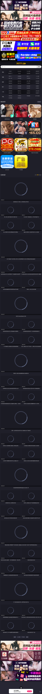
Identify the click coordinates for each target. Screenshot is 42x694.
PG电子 (10, 71)
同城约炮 (10, 95)
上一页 (19, 637)
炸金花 (19, 73)
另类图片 (37, 88)
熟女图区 (28, 88)
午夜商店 (19, 95)
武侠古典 (37, 90)
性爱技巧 (37, 93)
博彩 (3, 72)
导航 (3, 96)
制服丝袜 (10, 83)
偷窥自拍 (10, 86)
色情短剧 (19, 97)
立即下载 (29, 691)
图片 (3, 87)
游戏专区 (37, 71)
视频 (3, 77)
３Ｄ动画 (37, 76)
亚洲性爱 (10, 81)
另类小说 (19, 93)
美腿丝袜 (10, 88)
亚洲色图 (19, 86)
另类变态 (37, 83)
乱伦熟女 (28, 83)
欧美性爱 (37, 81)
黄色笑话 (28, 93)
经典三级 (19, 83)
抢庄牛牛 (37, 73)
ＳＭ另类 (37, 78)
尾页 (27, 637)
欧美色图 (28, 86)
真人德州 (19, 71)
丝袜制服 (19, 78)
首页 (15, 637)
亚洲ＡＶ (10, 76)
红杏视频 (10, 97)
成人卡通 (28, 81)
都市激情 (10, 90)
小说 (3, 91)
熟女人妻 (10, 78)
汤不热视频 (37, 95)
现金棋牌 (28, 73)
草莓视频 (28, 95)
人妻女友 (28, 90)
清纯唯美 (19, 88)
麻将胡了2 (10, 73)
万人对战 (28, 71)
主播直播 (28, 78)
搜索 (39, 66)
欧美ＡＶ (28, 76)
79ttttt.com (21, 63)
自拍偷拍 (19, 76)
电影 (3, 82)
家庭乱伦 (19, 90)
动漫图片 (37, 86)
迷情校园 (10, 93)
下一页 (23, 637)
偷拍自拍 (19, 81)
